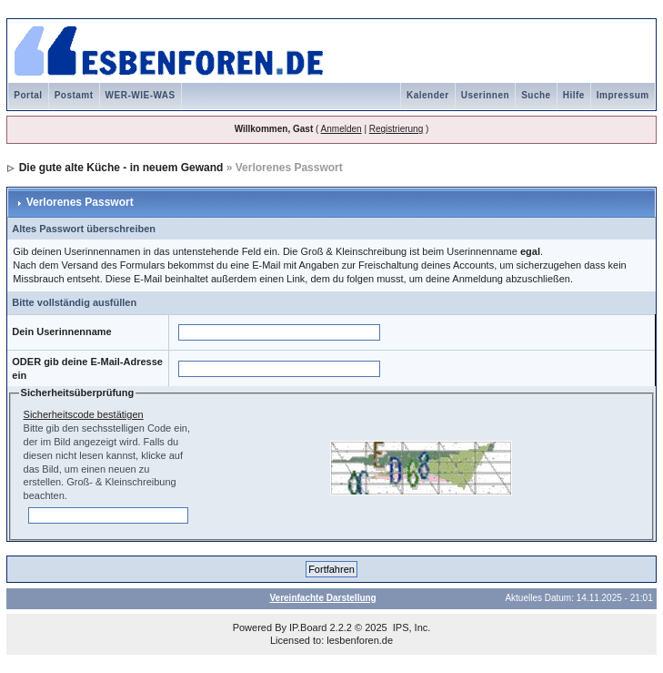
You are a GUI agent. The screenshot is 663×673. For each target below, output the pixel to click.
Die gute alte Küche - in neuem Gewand (121, 167)
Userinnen (485, 95)
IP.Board (307, 627)
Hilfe (574, 95)
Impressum (623, 95)
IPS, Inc (410, 627)
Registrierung (396, 129)
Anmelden (341, 129)
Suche (536, 95)
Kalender (428, 95)
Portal (28, 95)
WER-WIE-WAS (140, 95)
